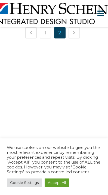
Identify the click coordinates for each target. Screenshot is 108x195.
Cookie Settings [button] (24, 182)
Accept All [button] (57, 182)
